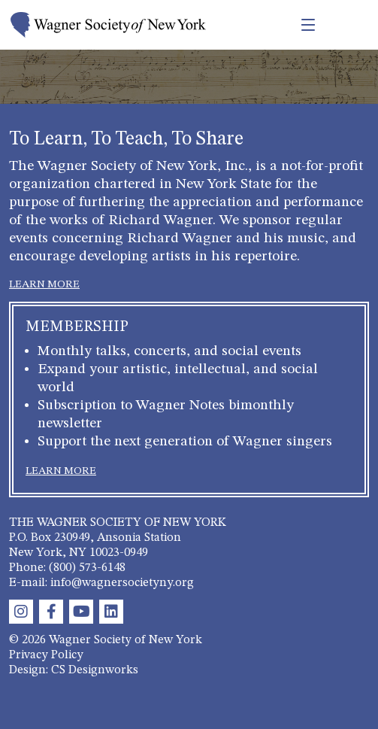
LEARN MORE (44, 284)
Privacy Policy (46, 655)
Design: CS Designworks (73, 670)
